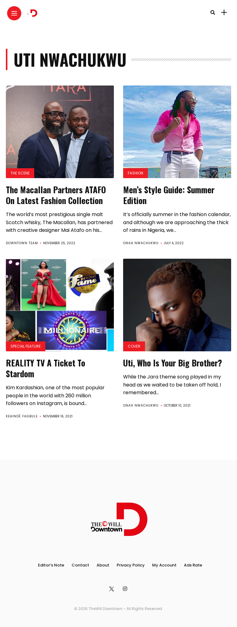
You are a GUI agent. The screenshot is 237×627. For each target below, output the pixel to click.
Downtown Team (22, 243)
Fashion (135, 173)
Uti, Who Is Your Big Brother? (172, 363)
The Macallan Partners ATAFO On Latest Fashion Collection (56, 195)
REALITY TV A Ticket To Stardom (45, 368)
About (103, 565)
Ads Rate (193, 565)
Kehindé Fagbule (22, 416)
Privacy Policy (131, 565)
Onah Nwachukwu (141, 243)
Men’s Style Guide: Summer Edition (168, 195)
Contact (80, 565)
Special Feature (25, 346)
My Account (164, 565)
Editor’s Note (51, 565)
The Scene (20, 173)
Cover (134, 346)
